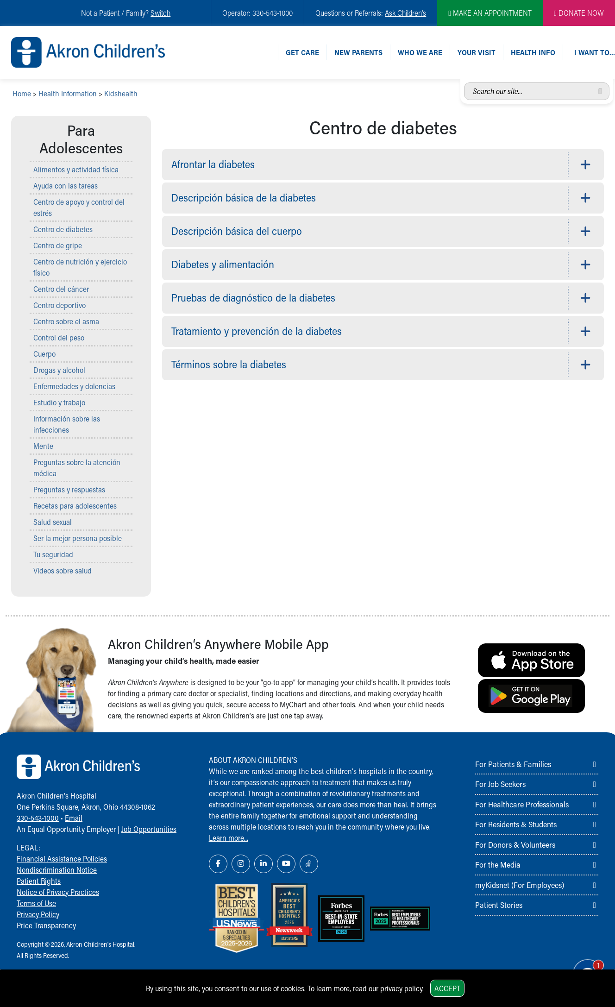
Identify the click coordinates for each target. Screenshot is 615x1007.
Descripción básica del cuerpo (236, 231)
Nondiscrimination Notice (57, 870)
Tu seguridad (53, 554)
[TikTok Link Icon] (309, 864)
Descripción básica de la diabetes (243, 197)
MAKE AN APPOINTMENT (490, 13)
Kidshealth (121, 93)
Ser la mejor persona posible (77, 538)
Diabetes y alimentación (222, 264)
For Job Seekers (500, 784)
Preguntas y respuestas (69, 489)
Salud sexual (52, 522)
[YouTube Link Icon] (286, 864)
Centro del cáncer (61, 289)
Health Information (67, 93)
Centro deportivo (59, 305)
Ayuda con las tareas (65, 185)
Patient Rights (39, 881)
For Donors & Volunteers (515, 844)
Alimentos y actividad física (76, 169)
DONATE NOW (579, 13)
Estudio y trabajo (59, 402)
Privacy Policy (38, 914)
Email (73, 818)
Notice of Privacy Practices (58, 892)
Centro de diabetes (63, 229)
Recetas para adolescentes (75, 505)
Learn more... (228, 838)
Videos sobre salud (62, 570)
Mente (43, 446)
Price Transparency (46, 925)
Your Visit (477, 52)
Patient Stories (498, 905)
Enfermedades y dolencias (74, 386)
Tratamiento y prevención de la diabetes (256, 331)
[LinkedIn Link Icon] (263, 864)
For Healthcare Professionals (522, 804)
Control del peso (58, 337)
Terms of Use (36, 903)
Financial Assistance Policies (62, 858)
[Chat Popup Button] (581, 966)
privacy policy (401, 988)
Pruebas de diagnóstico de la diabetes (253, 297)
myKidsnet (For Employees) (519, 885)
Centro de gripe (57, 245)
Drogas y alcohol (59, 370)
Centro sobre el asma (66, 321)
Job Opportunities (148, 829)
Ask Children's (405, 13)
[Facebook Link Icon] (218, 864)
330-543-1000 (38, 818)
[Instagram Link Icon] (241, 864)
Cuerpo (44, 354)
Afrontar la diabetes (213, 164)
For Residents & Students (516, 824)
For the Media (498, 864)
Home (22, 93)
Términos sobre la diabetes (228, 364)
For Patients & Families (513, 764)
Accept (447, 988)
